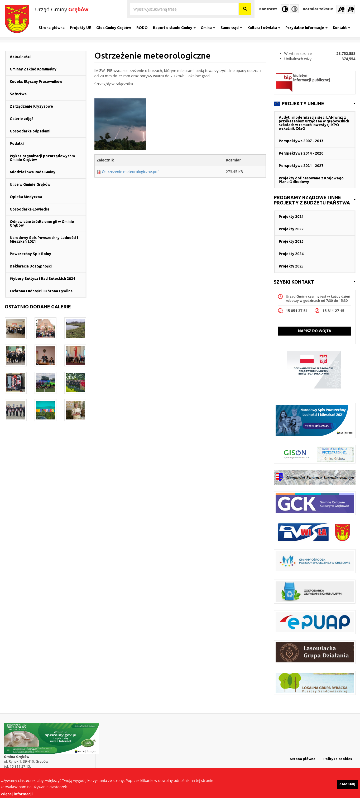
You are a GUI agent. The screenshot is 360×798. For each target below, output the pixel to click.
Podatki (17, 143)
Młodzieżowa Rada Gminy (32, 172)
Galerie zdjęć (21, 119)
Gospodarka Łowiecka (29, 209)
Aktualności (20, 57)
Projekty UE (83, 28)
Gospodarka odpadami (30, 131)
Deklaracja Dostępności (31, 266)
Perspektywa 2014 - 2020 (301, 153)
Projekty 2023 (291, 241)
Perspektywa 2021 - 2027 (301, 166)
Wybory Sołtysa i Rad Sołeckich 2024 (42, 278)
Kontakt (344, 28)
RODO (145, 28)
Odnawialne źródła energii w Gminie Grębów (42, 223)
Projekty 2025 (291, 266)
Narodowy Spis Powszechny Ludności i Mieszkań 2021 (44, 239)
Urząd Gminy (61, 9)
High (285, 8)
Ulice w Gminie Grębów (30, 184)
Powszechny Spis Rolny (30, 254)
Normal (294, 8)
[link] (315, 103)
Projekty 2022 (291, 229)
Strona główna (55, 28)
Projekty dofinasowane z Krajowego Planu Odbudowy (311, 180)
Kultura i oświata (266, 28)
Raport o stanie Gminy (177, 28)
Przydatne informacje (310, 28)
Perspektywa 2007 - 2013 (301, 141)
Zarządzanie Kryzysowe (31, 106)
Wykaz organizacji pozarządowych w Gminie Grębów (42, 158)
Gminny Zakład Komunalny (33, 69)
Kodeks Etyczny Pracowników (36, 81)
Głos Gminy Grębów (116, 28)
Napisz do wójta (314, 330)
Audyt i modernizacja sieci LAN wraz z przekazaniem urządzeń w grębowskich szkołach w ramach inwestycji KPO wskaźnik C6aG (314, 123)
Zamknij (347, 786)
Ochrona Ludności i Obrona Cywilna (41, 291)
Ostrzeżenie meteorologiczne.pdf (130, 171)
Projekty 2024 (291, 254)
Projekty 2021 (291, 216)
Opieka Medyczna (26, 197)
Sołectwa (18, 94)
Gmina (211, 28)
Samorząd (234, 28)
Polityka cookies (337, 759)
